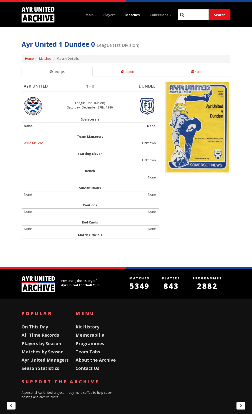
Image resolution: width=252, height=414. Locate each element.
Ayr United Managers (45, 360)
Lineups (57, 72)
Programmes (90, 343)
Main (91, 14)
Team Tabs (88, 352)
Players (111, 14)
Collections (160, 14)
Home (29, 58)
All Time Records (40, 335)
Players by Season (41, 343)
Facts (196, 72)
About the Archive (96, 360)
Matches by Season (43, 352)
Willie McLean (34, 143)
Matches (134, 14)
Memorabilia (90, 335)
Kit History (87, 327)
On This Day (35, 327)
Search (219, 14)
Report (127, 72)
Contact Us (87, 368)
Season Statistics (40, 368)
